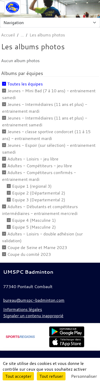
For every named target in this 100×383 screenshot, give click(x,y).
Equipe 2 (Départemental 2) (38, 193)
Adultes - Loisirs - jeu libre (32, 159)
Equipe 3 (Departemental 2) (38, 200)
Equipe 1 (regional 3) (32, 186)
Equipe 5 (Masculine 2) (34, 227)
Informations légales (22, 309)
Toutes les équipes (25, 84)
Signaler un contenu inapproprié (33, 316)
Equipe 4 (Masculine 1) (34, 220)
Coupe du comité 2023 (29, 254)
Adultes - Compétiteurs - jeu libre (39, 166)
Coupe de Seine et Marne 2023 (37, 247)
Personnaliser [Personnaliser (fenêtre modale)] (84, 376)
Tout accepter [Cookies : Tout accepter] (18, 376)
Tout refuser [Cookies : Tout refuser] (51, 376)
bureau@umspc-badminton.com (33, 300)
